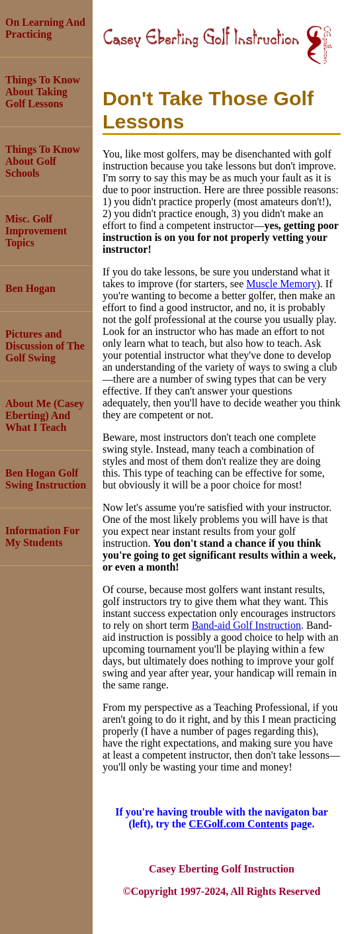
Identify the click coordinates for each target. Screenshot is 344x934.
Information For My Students (42, 536)
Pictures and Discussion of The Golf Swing (45, 345)
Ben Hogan (30, 288)
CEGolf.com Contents (238, 823)
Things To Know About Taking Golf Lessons (42, 91)
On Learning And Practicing (45, 28)
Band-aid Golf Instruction (246, 625)
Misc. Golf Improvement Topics (36, 230)
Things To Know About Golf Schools (42, 161)
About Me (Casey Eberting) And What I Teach (44, 415)
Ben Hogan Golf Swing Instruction (45, 478)
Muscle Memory (281, 283)
